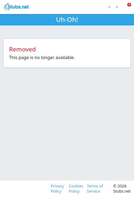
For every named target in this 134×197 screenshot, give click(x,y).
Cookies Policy (75, 189)
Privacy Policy (57, 189)
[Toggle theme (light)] (109, 7)
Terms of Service (95, 189)
